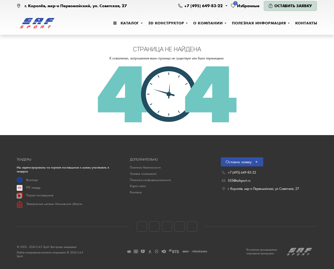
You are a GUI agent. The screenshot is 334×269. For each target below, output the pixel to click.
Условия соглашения (143, 174)
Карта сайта (138, 186)
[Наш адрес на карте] (72, 5)
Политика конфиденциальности (150, 180)
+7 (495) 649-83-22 (242, 172)
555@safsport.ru (239, 180)
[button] (202, 5)
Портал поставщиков (35, 195)
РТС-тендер (28, 188)
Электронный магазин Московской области (49, 204)
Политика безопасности (145, 167)
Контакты (136, 192)
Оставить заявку (241, 161)
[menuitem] (127, 23)
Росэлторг (27, 180)
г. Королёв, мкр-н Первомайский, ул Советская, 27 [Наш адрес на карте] (263, 189)
